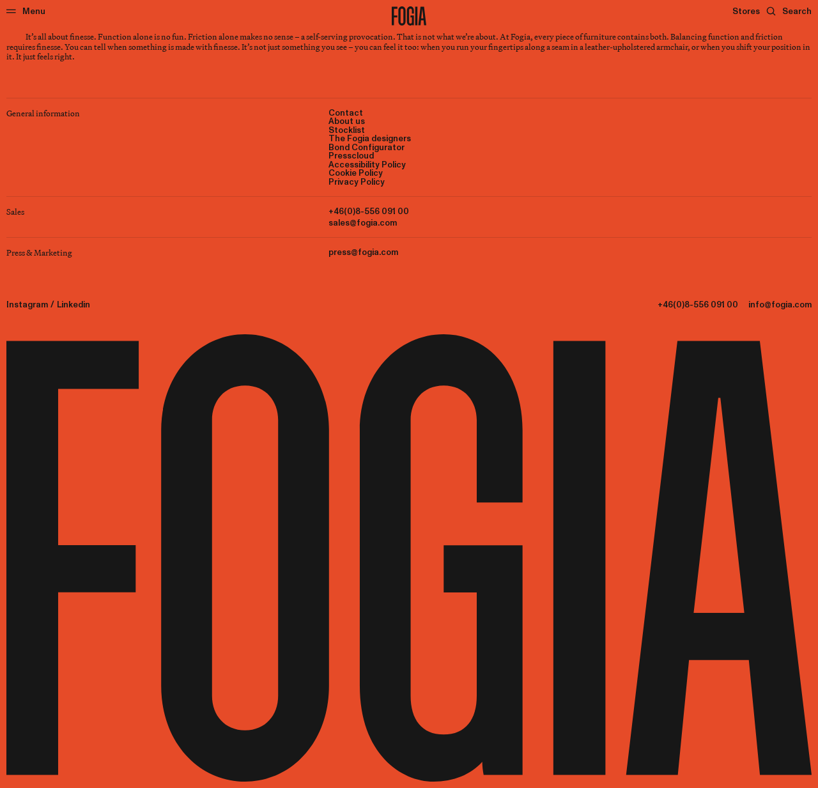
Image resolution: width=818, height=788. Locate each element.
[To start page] (409, 16)
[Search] (789, 11)
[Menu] (25, 11)
